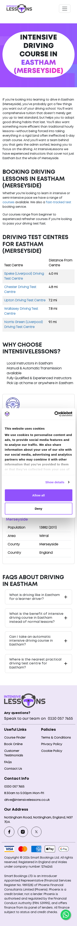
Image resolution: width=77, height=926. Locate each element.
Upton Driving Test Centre (24, 300)
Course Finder (14, 737)
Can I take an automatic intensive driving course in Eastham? (31, 640)
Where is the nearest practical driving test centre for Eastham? (35, 663)
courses (8, 202)
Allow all (38, 495)
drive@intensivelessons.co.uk (27, 800)
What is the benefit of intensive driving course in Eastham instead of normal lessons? (36, 617)
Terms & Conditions (56, 737)
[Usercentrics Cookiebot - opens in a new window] (54, 414)
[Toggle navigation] (64, 9)
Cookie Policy (51, 751)
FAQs (8, 762)
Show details (54, 482)
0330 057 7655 (60, 718)
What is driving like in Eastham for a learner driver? (34, 597)
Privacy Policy (51, 744)
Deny (38, 508)
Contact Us (13, 768)
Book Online (13, 744)
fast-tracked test (58, 202)
